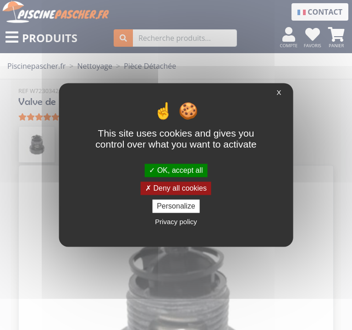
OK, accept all (176, 170)
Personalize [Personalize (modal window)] (176, 206)
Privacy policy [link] (176, 222)
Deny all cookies (176, 188)
